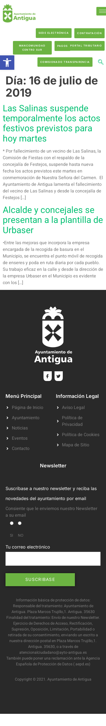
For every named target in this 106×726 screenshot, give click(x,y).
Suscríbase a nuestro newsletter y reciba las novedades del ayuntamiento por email (51, 493)
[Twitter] (59, 376)
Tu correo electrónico (53, 555)
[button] (7, 62)
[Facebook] (48, 376)
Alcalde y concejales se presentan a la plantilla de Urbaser (53, 220)
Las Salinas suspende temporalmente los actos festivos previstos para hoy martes (51, 123)
